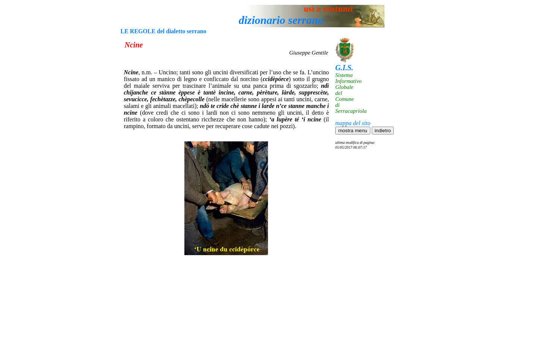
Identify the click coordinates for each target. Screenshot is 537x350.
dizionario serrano (281, 20)
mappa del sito (352, 123)
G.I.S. (344, 68)
